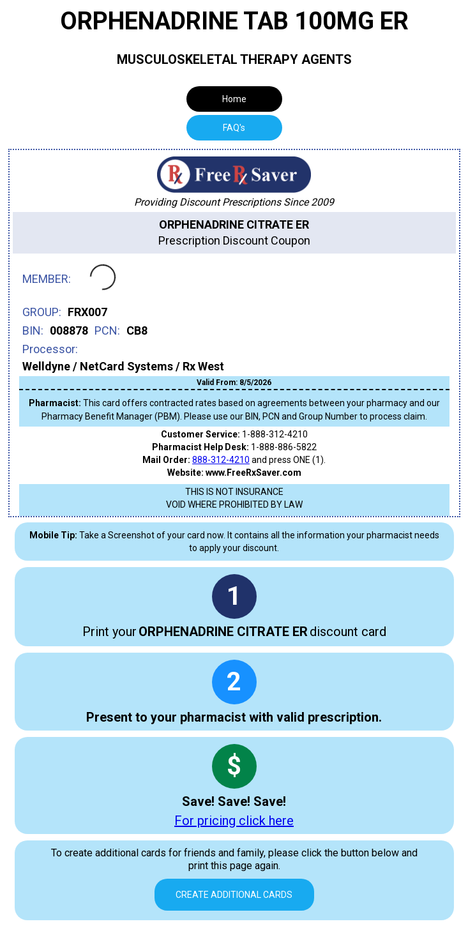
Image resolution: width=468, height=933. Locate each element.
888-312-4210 (221, 460)
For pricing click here (234, 820)
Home (234, 99)
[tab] (234, 127)
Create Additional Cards (234, 895)
